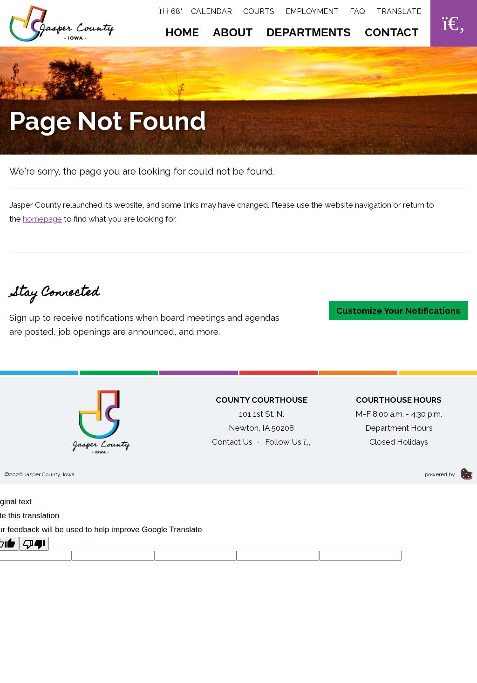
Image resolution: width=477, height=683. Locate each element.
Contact (392, 32)
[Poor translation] (34, 544)
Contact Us (232, 441)
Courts (258, 11)
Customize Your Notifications (398, 310)
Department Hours (399, 428)
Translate (398, 11)
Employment (312, 11)
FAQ (357, 11)
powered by (448, 474)
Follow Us (288, 441)
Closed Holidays (398, 441)
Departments (308, 32)
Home (182, 32)
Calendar (211, 11)
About (232, 32)
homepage (42, 218)
